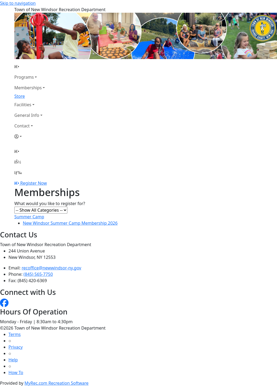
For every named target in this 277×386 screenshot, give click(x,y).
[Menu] (18, 172)
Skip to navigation (18, 3)
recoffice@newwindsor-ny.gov (51, 268)
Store (19, 96)
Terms (14, 334)
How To (15, 372)
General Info (26, 115)
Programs (24, 77)
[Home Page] (29, 66)
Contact (22, 126)
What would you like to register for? (49, 203)
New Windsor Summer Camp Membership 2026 (70, 223)
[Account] (29, 136)
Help (13, 360)
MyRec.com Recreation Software (56, 383)
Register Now (33, 183)
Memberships (28, 88)
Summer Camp (29, 217)
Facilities (22, 105)
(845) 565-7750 (38, 274)
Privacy (15, 347)
